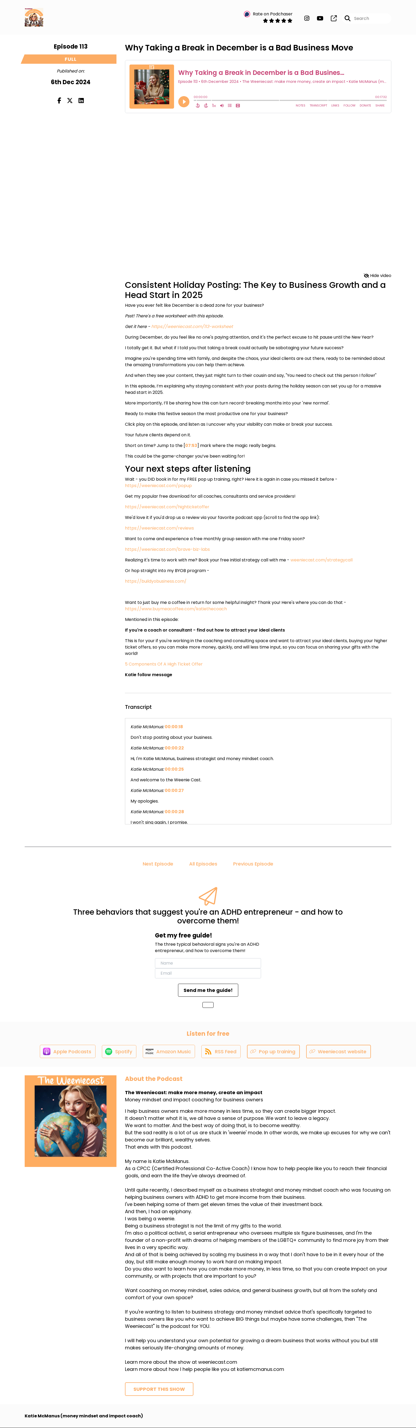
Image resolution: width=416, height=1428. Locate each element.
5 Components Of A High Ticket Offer (164, 664)
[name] (208, 963)
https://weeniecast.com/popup (158, 486)
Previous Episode (253, 863)
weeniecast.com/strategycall (322, 560)
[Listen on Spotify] (118, 1051)
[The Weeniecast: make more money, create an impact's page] (330, 18)
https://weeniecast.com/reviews (159, 528)
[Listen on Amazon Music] (169, 1052)
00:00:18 (174, 727)
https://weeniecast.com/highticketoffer (167, 507)
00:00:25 (174, 769)
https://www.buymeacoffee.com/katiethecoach (176, 609)
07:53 (191, 445)
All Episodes (203, 863)
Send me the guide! (208, 990)
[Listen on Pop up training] (274, 1051)
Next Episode (158, 863)
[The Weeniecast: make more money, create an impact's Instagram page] (306, 18)
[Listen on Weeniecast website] (339, 1051)
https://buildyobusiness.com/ (156, 581)
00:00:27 (174, 790)
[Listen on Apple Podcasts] (67, 1052)
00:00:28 (174, 812)
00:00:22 (174, 748)
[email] (208, 973)
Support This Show (159, 1389)
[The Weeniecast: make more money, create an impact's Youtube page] (316, 18)
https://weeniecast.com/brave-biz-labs (167, 549)
